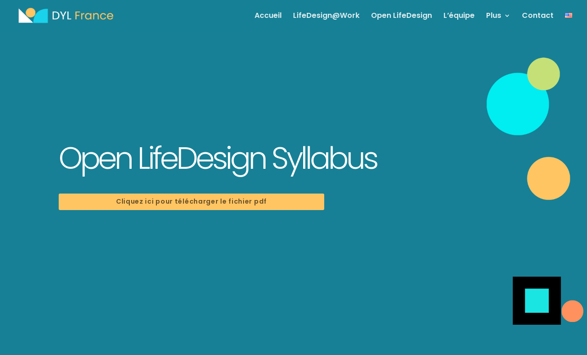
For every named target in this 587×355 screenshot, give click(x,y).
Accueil (268, 16)
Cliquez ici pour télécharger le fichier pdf (191, 201)
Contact (538, 16)
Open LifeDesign (401, 16)
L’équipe (459, 16)
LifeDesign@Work (326, 16)
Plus (493, 16)
